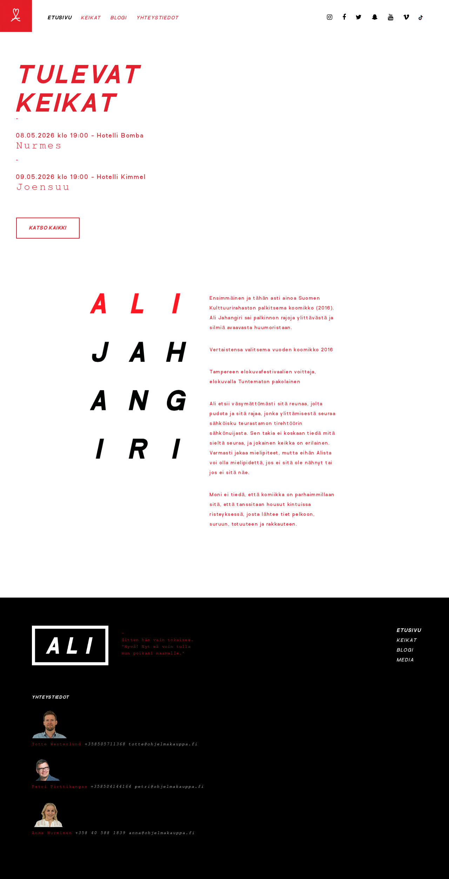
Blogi (118, 18)
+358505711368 (105, 743)
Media (405, 660)
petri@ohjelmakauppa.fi (169, 786)
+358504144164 (111, 786)
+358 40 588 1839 (100, 832)
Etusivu (60, 18)
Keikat (91, 18)
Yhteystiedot (157, 18)
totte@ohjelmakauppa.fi (163, 743)
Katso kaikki (48, 228)
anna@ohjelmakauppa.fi (162, 832)
